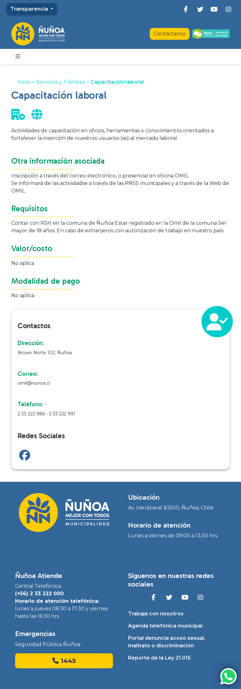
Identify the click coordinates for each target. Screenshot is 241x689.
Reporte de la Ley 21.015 (159, 658)
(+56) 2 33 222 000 (39, 594)
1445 (64, 661)
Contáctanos (169, 34)
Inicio (24, 82)
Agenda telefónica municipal (165, 626)
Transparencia (29, 9)
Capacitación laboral (117, 82)
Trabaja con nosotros (156, 614)
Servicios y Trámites (60, 82)
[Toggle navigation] (17, 56)
